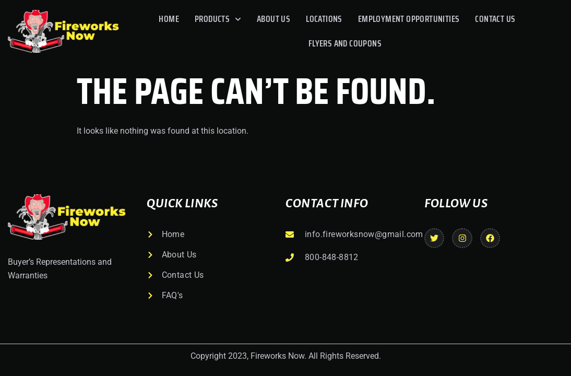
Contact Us (495, 19)
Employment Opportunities (409, 19)
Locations (324, 19)
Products (218, 19)
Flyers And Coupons (345, 43)
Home (169, 19)
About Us (273, 19)
